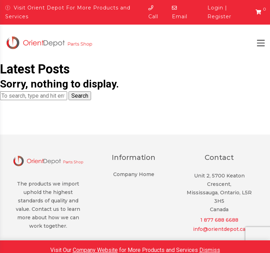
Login (215, 8)
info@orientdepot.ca (219, 229)
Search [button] (79, 95)
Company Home (133, 174)
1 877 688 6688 (219, 220)
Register (219, 16)
